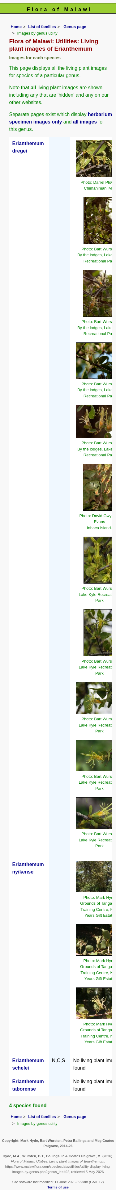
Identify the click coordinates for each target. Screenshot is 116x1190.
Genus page (74, 26)
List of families (42, 26)
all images (85, 121)
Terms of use (58, 1187)
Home (16, 26)
